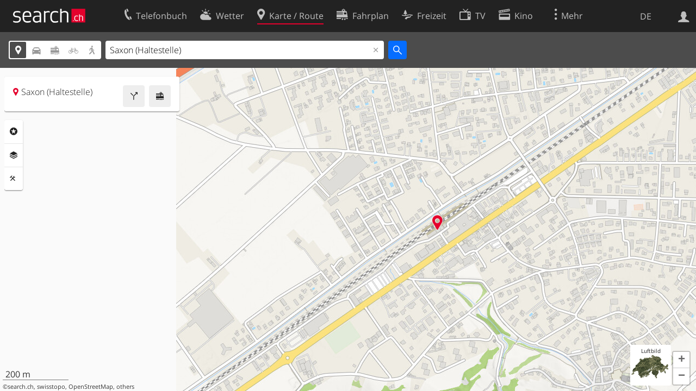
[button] (681, 360)
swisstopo (51, 386)
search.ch (21, 386)
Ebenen (13, 155)
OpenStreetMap (91, 386)
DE (645, 16)
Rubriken (13, 131)
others (125, 386)
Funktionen (13, 178)
